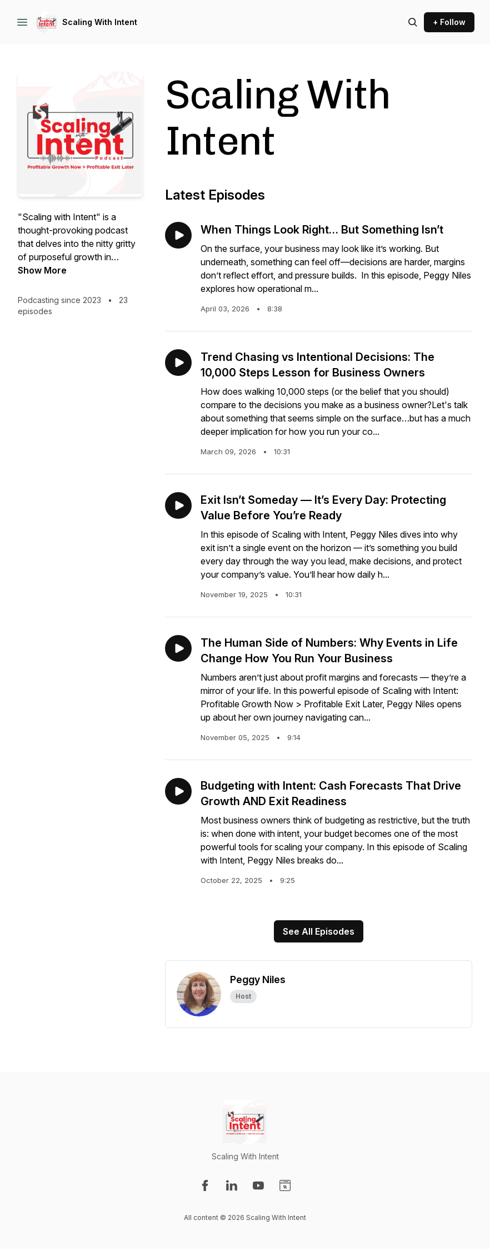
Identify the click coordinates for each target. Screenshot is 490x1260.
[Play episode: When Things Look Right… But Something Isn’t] (178, 235)
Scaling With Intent (99, 22)
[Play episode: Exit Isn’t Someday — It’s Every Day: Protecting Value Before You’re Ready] (178, 505)
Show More (42, 270)
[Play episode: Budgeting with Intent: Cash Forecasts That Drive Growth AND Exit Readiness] (178, 791)
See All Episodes (318, 931)
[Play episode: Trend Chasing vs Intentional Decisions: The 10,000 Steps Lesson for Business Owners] (178, 362)
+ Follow (449, 22)
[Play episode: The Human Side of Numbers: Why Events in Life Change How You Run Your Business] (178, 648)
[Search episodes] (412, 22)
